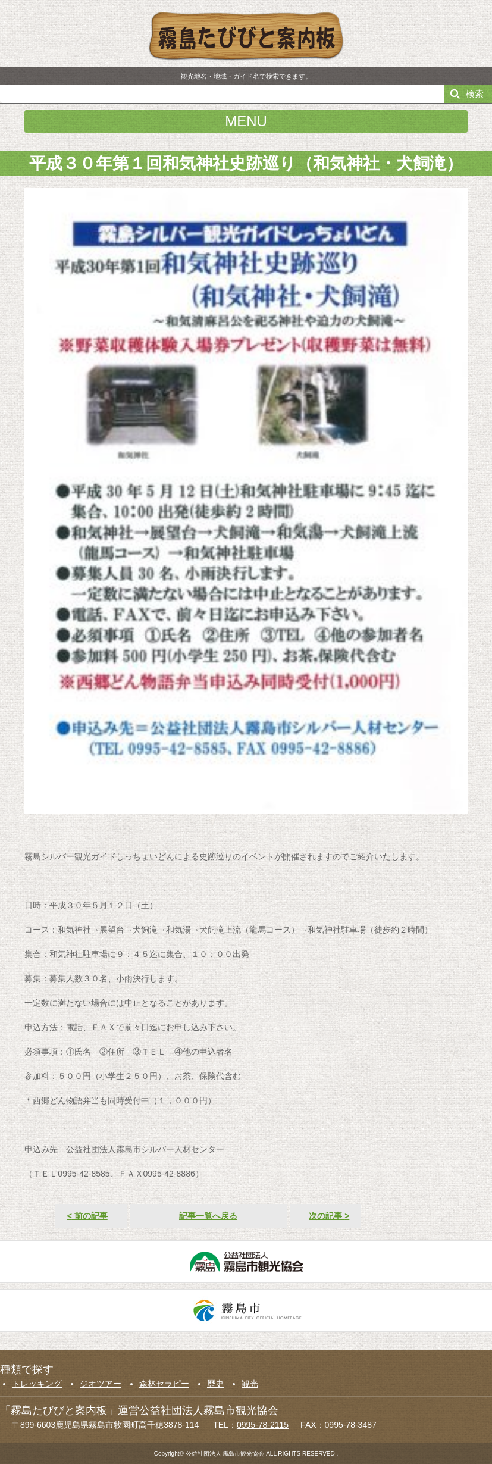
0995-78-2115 (263, 1424)
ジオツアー (100, 1383)
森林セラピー (164, 1383)
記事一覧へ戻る (208, 1216)
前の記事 (87, 1216)
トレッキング (37, 1383)
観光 (250, 1383)
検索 (475, 94)
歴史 (215, 1383)
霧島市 (246, 1310)
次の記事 (329, 1216)
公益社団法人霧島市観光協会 (246, 1261)
